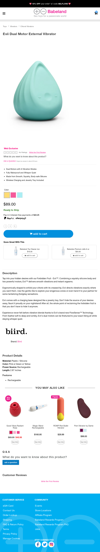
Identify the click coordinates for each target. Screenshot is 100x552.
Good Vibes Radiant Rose (15, 427)
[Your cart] (96, 13)
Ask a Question (10, 161)
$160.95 (38, 434)
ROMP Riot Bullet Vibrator (60, 427)
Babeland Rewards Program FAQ (51, 524)
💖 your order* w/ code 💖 (50, 4)
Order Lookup (10, 515)
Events (38, 505)
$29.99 (61, 434)
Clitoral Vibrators (27, 26)
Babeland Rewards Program (49, 519)
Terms (6, 529)
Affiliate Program (43, 515)
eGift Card (8, 505)
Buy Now (15, 442)
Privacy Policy (10, 533)
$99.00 (84, 436)
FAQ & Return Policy (13, 524)
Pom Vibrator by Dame (83, 426)
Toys (5, 26)
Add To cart (38, 234)
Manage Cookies (11, 538)
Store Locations (43, 510)
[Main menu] (3, 13)
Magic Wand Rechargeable (38, 427)
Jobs (37, 529)
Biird (19, 341)
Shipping (7, 519)
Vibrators (13, 26)
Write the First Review (37, 152)
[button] (7, 195)
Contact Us (9, 510)
